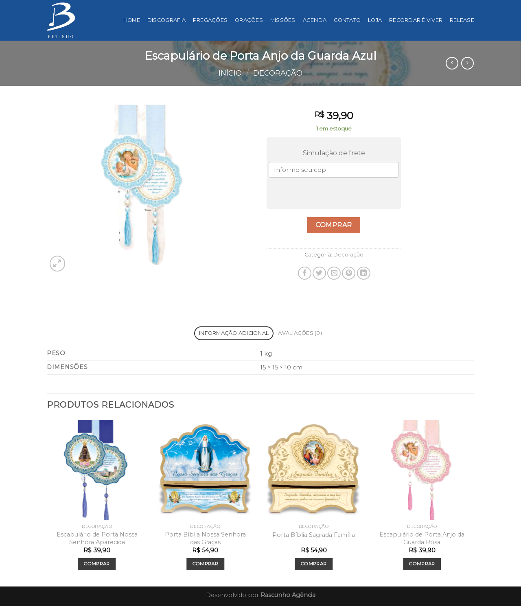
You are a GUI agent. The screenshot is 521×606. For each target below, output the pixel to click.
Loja (375, 20)
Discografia (166, 20)
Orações (249, 20)
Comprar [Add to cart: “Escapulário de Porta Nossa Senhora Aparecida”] (96, 564)
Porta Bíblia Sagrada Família (313, 535)
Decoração (277, 73)
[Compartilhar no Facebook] (304, 273)
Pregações (210, 20)
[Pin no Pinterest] (348, 273)
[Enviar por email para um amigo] (334, 273)
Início (230, 73)
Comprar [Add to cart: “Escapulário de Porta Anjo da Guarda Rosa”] (422, 564)
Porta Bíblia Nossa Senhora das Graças (205, 538)
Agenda (315, 20)
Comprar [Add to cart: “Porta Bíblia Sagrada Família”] (313, 564)
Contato (347, 20)
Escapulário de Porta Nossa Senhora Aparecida (97, 538)
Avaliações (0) (300, 333)
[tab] (233, 333)
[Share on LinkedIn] (363, 273)
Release (462, 20)
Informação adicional (234, 333)
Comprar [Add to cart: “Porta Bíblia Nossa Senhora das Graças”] (205, 564)
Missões (283, 20)
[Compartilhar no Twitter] (319, 273)
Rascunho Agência (287, 595)
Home (131, 20)
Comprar (333, 225)
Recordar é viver (415, 20)
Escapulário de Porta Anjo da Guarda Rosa (421, 538)
